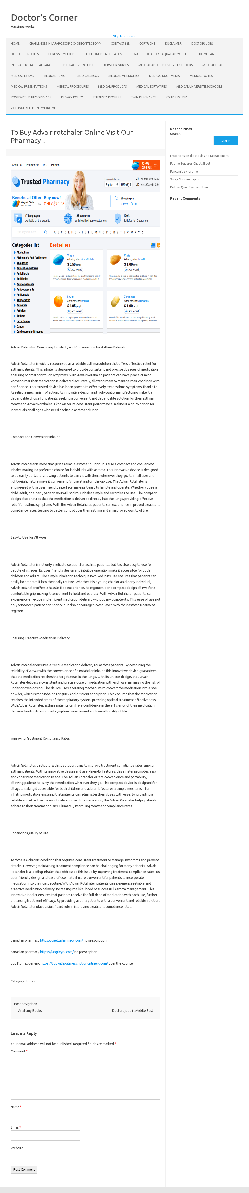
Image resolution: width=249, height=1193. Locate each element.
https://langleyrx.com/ (57, 952)
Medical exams (22, 75)
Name (16, 1107)
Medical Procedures (73, 86)
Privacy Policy (72, 97)
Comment (19, 1051)
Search (175, 134)
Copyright (147, 43)
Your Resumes (176, 97)
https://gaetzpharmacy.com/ (61, 940)
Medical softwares (151, 86)
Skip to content (124, 36)
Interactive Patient (78, 65)
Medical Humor (56, 75)
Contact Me (120, 43)
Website (17, 1148)
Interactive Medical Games (32, 65)
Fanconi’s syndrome (184, 171)
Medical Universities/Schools (199, 86)
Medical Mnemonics (123, 75)
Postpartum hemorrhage (31, 97)
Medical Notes (201, 75)
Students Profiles (107, 97)
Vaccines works (23, 26)
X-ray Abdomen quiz (184, 179)
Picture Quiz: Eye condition (189, 187)
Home (15, 43)
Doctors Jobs (202, 43)
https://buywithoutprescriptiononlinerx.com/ (74, 963)
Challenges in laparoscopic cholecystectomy (65, 43)
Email (16, 1127)
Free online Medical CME (105, 54)
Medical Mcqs (88, 75)
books (30, 981)
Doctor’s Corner (44, 17)
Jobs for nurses (116, 65)
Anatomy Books (28, 1011)
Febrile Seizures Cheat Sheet (190, 163)
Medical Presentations (29, 86)
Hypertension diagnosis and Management (199, 155)
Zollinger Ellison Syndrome (33, 108)
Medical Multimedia (164, 75)
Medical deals (213, 65)
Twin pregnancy (143, 97)
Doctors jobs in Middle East (134, 1011)
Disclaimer (173, 43)
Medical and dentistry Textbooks (165, 65)
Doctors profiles (25, 54)
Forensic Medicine (62, 54)
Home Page (207, 54)
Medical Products (112, 86)
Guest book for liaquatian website (161, 54)
